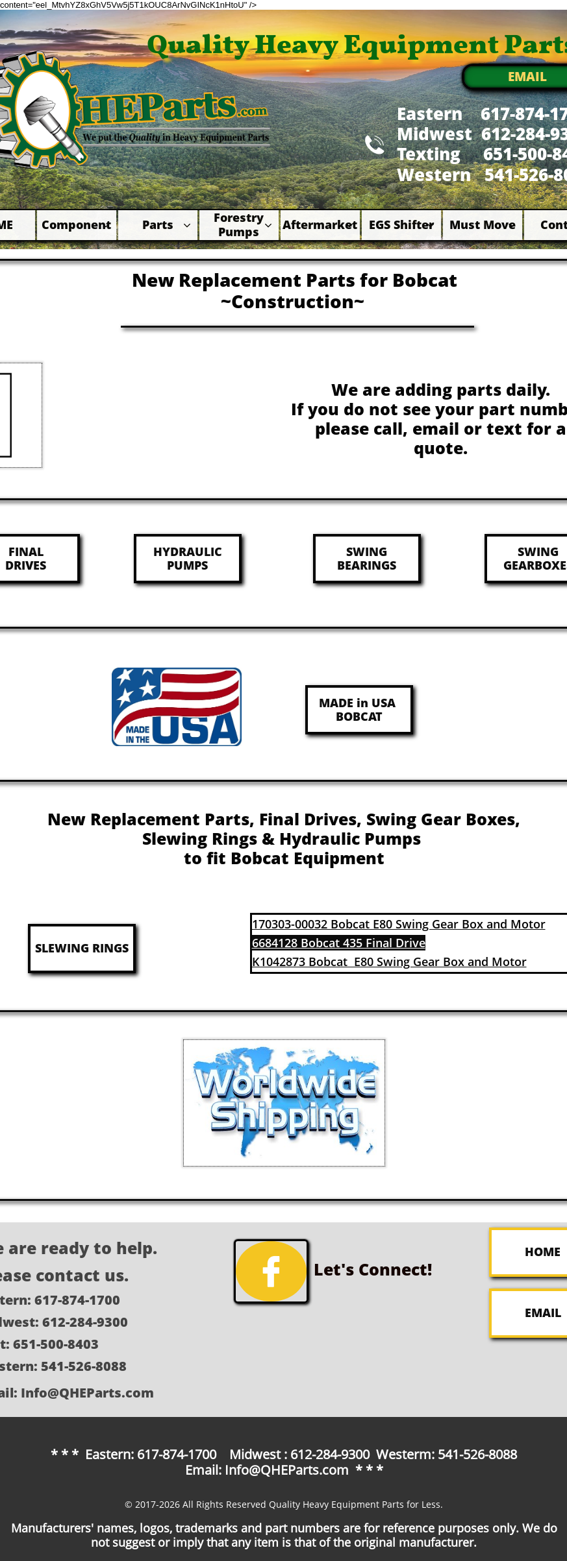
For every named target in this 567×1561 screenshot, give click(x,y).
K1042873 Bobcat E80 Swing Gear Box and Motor (389, 961)
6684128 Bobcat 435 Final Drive (338, 942)
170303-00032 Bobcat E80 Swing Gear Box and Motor (399, 924)
